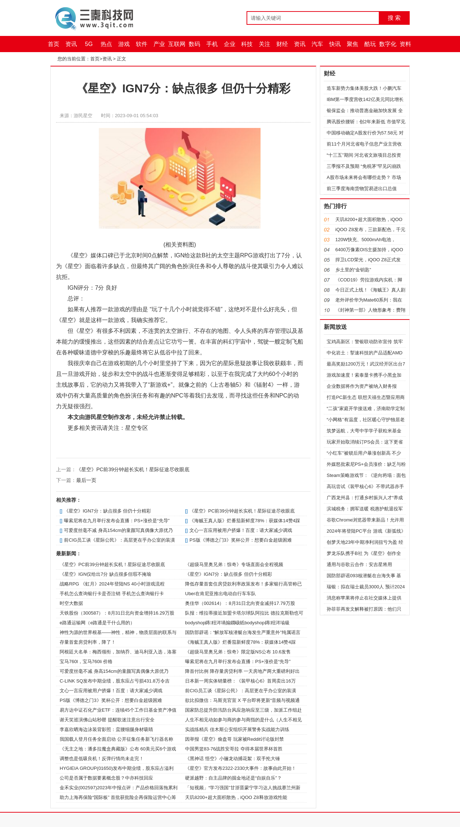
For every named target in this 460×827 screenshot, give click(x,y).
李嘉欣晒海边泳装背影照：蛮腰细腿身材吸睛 (106, 729)
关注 (264, 44)
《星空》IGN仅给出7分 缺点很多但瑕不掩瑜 (105, 574)
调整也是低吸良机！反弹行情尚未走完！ (102, 758)
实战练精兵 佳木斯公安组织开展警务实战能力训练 (237, 729)
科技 (247, 44)
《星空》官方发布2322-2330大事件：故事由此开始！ (240, 768)
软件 (141, 44)
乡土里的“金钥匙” (353, 269)
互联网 (176, 44)
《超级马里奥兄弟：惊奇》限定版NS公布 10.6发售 (238, 651)
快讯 (335, 44)
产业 (159, 44)
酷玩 (370, 44)
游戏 (124, 44)
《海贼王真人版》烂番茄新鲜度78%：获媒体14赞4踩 (244, 520)
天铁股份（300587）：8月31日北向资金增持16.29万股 (117, 613)
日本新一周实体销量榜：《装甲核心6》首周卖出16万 (240, 681)
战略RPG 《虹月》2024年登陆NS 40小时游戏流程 (112, 584)
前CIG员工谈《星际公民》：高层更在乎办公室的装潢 (119, 540)
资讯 (71, 44)
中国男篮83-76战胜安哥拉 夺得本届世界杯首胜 (233, 749)
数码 (194, 44)
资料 (405, 44)
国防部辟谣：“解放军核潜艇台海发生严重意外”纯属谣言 (242, 632)
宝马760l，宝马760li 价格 (86, 661)
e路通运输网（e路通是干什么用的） (97, 622)
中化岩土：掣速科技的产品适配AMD (364, 352)
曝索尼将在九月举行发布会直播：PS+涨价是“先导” (117, 520)
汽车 (317, 44)
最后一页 (86, 480)
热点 (106, 44)
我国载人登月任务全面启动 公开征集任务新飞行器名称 (116, 739)
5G (89, 44)
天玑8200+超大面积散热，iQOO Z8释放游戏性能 (236, 797)
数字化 (387, 44)
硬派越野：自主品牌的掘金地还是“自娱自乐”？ (233, 778)
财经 (282, 44)
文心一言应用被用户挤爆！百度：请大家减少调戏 (240, 530)
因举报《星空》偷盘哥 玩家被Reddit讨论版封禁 (234, 739)
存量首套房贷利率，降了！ (88, 642)
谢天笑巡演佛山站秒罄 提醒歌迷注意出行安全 (107, 719)
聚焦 (352, 44)
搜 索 (394, 18)
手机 (212, 44)
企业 (229, 44)
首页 (53, 44)
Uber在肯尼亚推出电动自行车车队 (220, 593)
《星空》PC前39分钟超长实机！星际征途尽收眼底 (132, 469)
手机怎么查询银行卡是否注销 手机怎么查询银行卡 (112, 593)
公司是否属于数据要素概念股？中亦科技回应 (106, 778)
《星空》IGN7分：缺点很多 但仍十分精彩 (107, 511)
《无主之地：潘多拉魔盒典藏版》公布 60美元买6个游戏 (118, 749)
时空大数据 (71, 603)
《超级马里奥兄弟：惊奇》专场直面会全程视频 (234, 564)
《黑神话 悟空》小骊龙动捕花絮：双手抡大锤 (232, 758)
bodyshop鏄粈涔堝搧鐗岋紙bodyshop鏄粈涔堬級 (237, 622)
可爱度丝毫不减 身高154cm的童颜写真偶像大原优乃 (118, 530)
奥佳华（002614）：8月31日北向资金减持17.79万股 (240, 603)
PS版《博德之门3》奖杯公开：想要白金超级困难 (240, 540)
